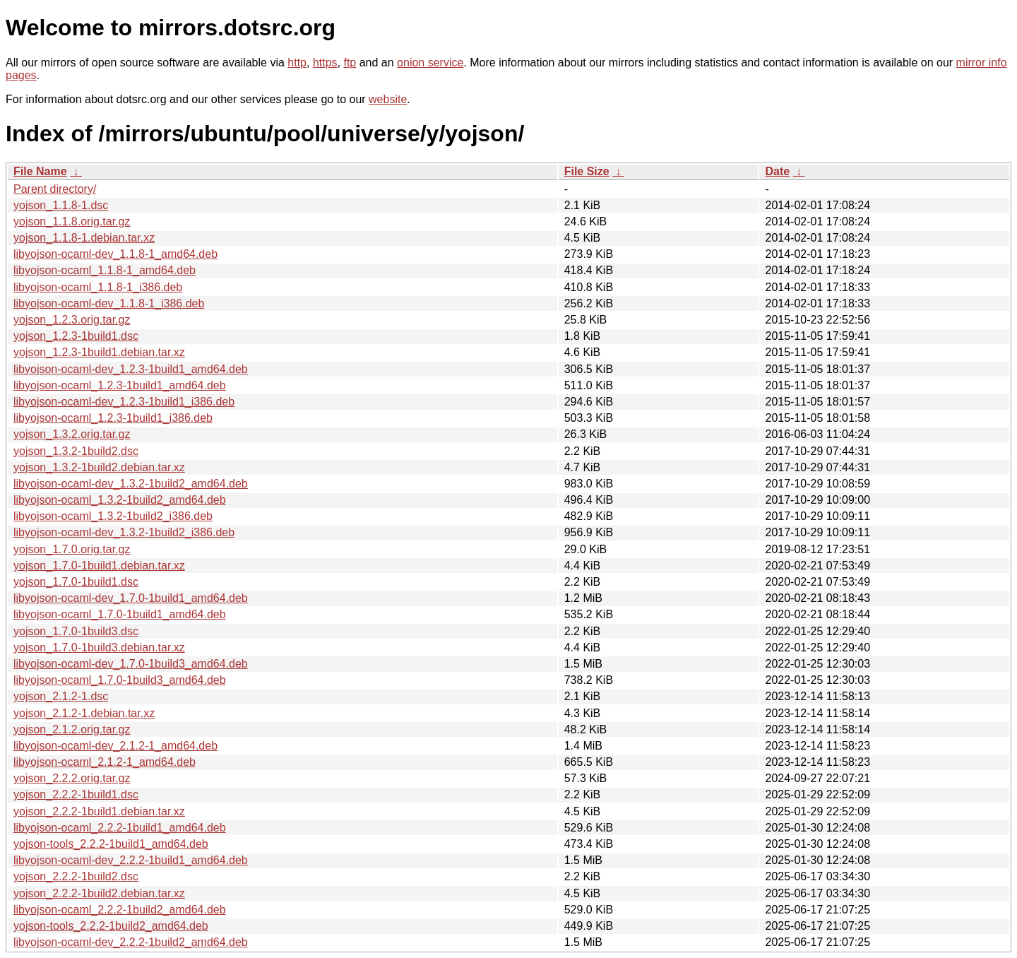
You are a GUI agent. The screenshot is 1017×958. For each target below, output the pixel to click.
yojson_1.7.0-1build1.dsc (75, 582)
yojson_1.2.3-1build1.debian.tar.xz (99, 352)
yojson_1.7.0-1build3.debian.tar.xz (99, 647)
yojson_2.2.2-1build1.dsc (75, 794)
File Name (40, 171)
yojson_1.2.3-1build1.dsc (75, 336)
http (297, 63)
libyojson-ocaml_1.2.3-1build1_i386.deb (113, 418)
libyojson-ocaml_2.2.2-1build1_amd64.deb (119, 828)
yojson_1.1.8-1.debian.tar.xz (84, 238)
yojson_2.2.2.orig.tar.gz (71, 778)
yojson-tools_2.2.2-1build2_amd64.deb (110, 926)
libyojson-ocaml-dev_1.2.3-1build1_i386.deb (123, 402)
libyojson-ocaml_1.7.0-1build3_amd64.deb (119, 680)
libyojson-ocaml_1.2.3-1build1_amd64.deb (119, 385)
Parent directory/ (54, 189)
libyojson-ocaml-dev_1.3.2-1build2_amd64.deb (130, 484)
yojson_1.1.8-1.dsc (60, 205)
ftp (349, 63)
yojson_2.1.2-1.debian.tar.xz (84, 713)
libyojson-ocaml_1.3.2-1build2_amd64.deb (119, 500)
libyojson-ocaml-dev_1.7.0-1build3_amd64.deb (130, 664)
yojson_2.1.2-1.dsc (60, 696)
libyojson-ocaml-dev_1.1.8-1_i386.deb (108, 303)
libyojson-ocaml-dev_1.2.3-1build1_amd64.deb (130, 369)
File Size (586, 171)
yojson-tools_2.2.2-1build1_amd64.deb (110, 844)
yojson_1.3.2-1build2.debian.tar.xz (99, 467)
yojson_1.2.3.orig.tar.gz (71, 320)
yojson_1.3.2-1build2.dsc (75, 451)
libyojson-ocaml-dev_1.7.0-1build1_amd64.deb (130, 598)
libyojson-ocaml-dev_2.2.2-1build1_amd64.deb (130, 860)
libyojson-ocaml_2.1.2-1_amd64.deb (104, 762)
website (388, 99)
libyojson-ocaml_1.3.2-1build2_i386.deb (113, 516)
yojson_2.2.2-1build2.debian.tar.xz (99, 893)
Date (777, 171)
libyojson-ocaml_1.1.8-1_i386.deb (97, 287)
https (325, 63)
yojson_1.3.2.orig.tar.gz (71, 434)
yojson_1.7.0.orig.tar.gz (71, 549)
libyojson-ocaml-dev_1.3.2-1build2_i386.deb (123, 532)
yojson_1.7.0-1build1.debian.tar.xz (99, 566)
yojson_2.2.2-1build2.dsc (75, 876)
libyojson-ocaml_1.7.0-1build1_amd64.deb (119, 614)
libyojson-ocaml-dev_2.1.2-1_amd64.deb (115, 746)
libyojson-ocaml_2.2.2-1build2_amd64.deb (119, 910)
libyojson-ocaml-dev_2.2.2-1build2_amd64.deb (130, 942)
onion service (430, 63)
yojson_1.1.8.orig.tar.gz (71, 221)
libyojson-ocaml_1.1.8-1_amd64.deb (104, 270)
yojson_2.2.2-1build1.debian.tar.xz (99, 811)
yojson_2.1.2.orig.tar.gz (71, 729)
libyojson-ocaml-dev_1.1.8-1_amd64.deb (115, 254)
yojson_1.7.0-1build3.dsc (75, 631)
